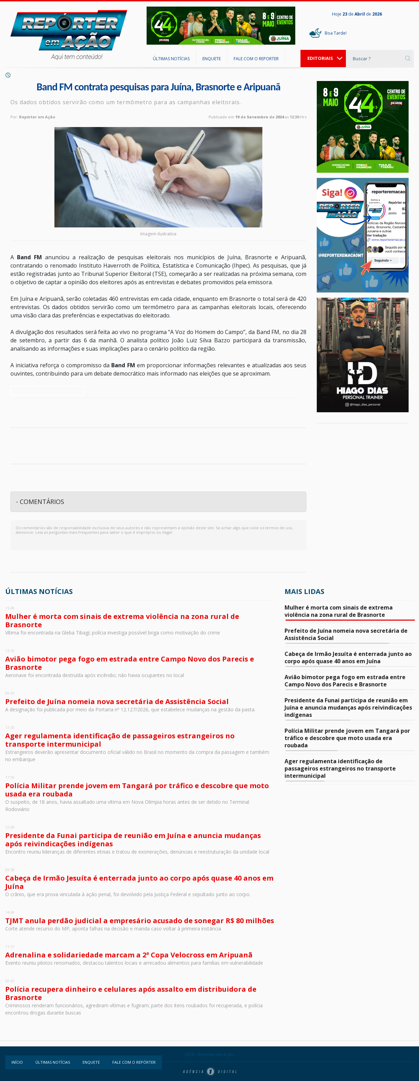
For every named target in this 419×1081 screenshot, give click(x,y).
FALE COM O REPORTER (256, 59)
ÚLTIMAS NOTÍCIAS (171, 59)
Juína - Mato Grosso (363, 455)
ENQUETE (211, 59)
